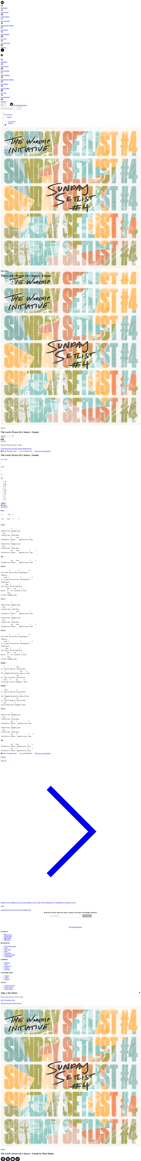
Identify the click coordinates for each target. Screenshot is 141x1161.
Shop (6, 948)
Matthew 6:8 (49, 902)
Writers (6, 976)
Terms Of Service (9, 985)
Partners (6, 979)
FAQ (5, 964)
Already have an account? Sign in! (11, 1003)
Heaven (19, 910)
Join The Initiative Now (8, 1000)
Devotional (13, 448)
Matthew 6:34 (15, 902)
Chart (2, 448)
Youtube (7, 938)
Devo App (7, 949)
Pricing (6, 968)
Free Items (7, 953)
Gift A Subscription (10, 946)
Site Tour (7, 969)
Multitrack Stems (9, 954)
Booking (7, 963)
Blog (5, 951)
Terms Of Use (8, 987)
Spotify (7, 940)
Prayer (15, 910)
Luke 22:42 (22, 902)
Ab (5, 481)
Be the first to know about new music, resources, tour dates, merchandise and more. (70, 912)
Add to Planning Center (9, 451)
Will (29, 910)
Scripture (20, 448)
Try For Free (8, 114)
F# (5, 498)
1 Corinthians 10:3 (59, 902)
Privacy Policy (8, 989)
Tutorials (7, 448)
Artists (6, 977)
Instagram (8, 936)
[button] (5, 120)
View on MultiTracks (24, 451)
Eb (5, 493)
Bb (5, 485)
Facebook (8, 935)
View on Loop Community (41, 451)
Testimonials (8, 956)
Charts (3, 505)
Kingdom (25, 910)
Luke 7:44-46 (41, 902)
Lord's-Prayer (5, 910)
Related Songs (27, 448)
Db (5, 490)
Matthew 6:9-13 (5, 902)
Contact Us (7, 966)
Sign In (10, 123)
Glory (11, 910)
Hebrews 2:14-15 (70, 902)
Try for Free (12, 121)
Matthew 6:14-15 (32, 902)
